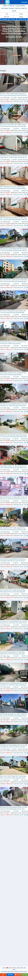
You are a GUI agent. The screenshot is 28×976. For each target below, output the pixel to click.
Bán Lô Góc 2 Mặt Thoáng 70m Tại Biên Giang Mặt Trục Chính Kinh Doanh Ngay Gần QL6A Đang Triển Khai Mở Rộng (13, 777)
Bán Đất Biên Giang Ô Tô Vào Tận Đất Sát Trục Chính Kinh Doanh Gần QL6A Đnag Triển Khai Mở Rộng (13, 467)
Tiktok (10, 974)
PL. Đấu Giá (11, 5)
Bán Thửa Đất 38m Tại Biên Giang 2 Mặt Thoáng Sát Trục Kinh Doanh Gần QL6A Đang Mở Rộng (13, 280)
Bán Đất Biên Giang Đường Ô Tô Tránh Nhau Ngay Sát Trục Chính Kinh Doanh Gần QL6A (12, 653)
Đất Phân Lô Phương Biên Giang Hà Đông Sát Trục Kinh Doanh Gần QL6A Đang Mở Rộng (13, 311)
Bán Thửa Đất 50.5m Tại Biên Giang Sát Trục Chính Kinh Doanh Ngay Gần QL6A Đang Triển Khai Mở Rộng (13, 529)
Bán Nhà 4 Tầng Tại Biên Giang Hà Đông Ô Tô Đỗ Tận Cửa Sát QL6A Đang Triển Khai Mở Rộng (13, 94)
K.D (21, 105)
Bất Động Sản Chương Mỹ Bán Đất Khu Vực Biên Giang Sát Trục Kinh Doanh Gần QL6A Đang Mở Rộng (13, 684)
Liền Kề (14, 11)
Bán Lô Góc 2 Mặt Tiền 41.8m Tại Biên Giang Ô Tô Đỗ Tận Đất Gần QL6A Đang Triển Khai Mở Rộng (13, 125)
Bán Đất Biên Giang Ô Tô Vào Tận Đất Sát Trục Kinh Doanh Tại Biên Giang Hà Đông (13, 342)
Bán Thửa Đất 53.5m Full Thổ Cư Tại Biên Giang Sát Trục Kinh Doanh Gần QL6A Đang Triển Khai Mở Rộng (13, 218)
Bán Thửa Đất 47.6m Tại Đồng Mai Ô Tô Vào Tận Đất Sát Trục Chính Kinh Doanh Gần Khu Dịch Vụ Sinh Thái (13, 498)
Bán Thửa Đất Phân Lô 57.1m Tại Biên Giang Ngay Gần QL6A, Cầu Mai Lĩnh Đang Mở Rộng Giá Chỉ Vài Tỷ (13, 187)
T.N (23, 105)
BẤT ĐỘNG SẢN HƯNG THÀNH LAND (11, 971)
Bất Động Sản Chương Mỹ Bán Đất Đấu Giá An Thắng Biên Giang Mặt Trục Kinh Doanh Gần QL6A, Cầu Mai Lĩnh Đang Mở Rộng (13, 560)
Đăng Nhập (24, 2)
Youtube (18, 974)
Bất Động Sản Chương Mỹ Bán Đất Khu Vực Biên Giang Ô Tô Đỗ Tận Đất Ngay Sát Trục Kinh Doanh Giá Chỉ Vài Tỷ (13, 808)
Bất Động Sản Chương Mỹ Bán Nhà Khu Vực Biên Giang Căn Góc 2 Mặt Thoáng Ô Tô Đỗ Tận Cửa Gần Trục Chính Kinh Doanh (13, 156)
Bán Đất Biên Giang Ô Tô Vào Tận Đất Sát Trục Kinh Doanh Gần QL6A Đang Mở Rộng (13, 373)
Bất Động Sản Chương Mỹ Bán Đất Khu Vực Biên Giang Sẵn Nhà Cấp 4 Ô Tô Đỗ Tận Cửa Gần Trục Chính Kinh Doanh (13, 746)
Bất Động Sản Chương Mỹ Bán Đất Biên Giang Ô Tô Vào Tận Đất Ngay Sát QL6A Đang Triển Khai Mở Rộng (13, 250)
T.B (23, 74)
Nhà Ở (5, 5)
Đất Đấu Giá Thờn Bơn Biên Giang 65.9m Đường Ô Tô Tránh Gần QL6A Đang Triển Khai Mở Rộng (13, 435)
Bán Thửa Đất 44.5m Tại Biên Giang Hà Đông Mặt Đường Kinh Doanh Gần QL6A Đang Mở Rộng (12, 591)
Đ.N (23, 136)
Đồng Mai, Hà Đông (14, 37)
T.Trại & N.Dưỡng (20, 5)
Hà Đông (2, 74)
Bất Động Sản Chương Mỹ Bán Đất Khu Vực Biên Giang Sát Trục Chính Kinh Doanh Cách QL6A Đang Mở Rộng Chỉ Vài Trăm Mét (13, 405)
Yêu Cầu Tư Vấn (22, 19)
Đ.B (23, 415)
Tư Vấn (14, 97)
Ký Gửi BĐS (4, 19)
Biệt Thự (24, 8)
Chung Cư (12, 8)
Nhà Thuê (18, 8)
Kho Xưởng (4, 8)
